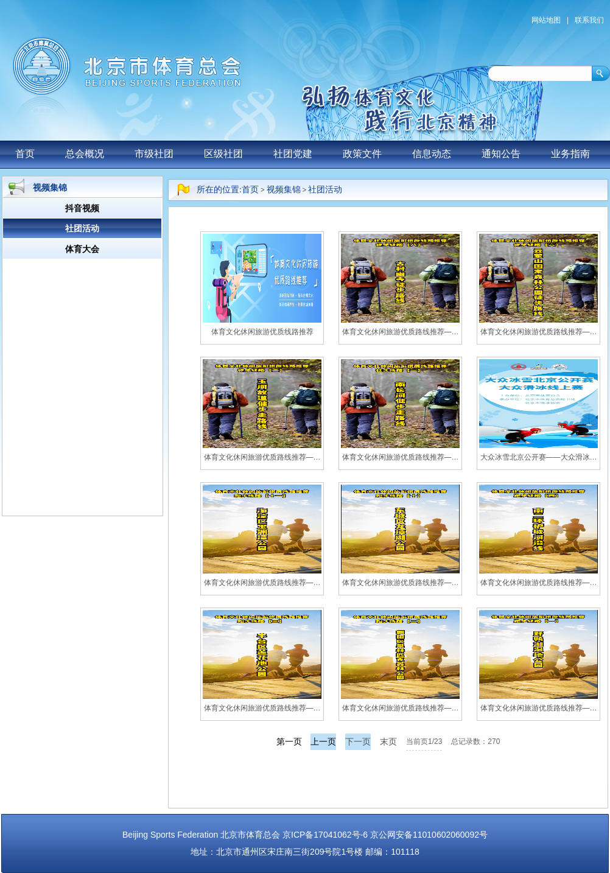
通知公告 (501, 154)
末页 (388, 741)
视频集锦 (284, 189)
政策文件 (362, 154)
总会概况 (84, 154)
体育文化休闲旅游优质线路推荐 (262, 332)
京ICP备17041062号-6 (325, 835)
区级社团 (223, 154)
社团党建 (292, 154)
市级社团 (154, 154)
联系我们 (589, 20)
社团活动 (325, 189)
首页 (25, 154)
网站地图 (546, 20)
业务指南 (570, 154)
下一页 (358, 741)
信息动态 (431, 154)
